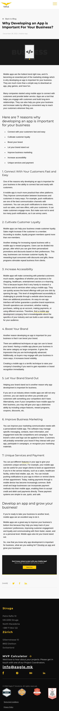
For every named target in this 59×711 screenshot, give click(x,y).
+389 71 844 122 (10, 628)
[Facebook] (19, 583)
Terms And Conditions (11, 702)
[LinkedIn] (26, 583)
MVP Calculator (17, 656)
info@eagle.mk (18, 667)
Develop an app (44, 545)
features (25, 462)
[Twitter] (13, 583)
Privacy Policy (8, 707)
